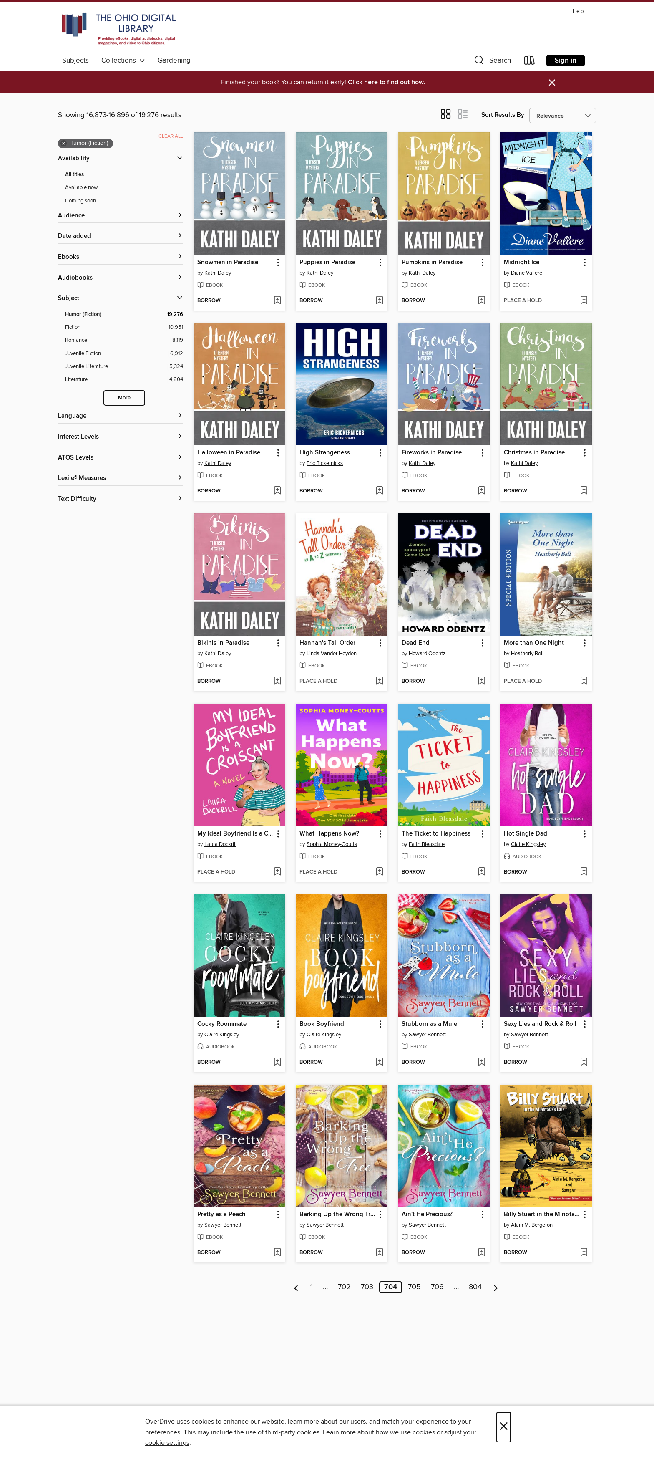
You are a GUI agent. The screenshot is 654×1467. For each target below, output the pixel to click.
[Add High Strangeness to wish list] (379, 491)
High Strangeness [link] (324, 453)
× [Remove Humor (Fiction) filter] (63, 143)
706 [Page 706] (437, 1287)
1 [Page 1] (311, 1287)
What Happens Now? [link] (329, 834)
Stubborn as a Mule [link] (429, 1024)
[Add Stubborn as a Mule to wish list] (481, 1062)
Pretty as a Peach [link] (221, 1214)
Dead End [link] (416, 643)
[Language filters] (120, 416)
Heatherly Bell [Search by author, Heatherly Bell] (527, 653)
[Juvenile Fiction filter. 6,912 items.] (124, 353)
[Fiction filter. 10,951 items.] (124, 327)
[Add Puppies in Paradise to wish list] (379, 300)
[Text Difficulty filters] (120, 499)
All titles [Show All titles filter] (74, 174)
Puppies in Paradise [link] (327, 262)
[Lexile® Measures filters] (120, 478)
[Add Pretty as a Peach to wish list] (277, 1252)
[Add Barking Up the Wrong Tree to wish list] (379, 1252)
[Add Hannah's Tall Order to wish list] (379, 681)
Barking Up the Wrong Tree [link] (337, 1214)
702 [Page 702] (344, 1287)
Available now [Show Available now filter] (81, 187)
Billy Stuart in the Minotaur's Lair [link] (542, 1214)
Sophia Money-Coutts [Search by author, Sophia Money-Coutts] (332, 844)
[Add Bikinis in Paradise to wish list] (277, 681)
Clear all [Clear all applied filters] (170, 136)
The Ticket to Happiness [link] (436, 834)
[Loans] (529, 62)
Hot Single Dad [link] (525, 834)
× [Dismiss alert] (552, 83)
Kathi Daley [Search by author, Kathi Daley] (217, 273)
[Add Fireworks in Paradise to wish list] (481, 491)
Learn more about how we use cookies (379, 1432)
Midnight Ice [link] (521, 262)
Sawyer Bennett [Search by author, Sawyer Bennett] (427, 1034)
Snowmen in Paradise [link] (227, 262)
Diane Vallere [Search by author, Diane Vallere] (526, 273)
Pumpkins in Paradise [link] (432, 262)
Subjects (75, 60)
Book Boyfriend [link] (321, 1024)
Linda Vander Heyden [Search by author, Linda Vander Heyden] (332, 653)
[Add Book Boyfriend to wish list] (379, 1062)
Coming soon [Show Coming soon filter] (80, 200)
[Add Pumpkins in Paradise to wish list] (481, 300)
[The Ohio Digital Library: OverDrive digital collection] (119, 28)
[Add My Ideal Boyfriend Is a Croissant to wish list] (277, 872)
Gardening (174, 60)
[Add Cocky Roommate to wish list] (277, 1062)
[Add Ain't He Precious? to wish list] (481, 1252)
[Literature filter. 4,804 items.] (124, 379)
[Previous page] (296, 1287)
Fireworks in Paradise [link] (432, 453)
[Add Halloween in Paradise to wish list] (277, 491)
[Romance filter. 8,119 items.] (124, 340)
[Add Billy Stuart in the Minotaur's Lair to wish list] (584, 1252)
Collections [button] (123, 60)
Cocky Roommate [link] (222, 1024)
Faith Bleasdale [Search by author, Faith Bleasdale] (427, 844)
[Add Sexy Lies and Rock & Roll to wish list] (584, 1062)
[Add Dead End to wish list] (481, 681)
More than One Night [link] (534, 643)
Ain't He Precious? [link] (427, 1214)
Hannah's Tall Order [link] (327, 643)
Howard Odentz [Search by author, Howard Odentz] (427, 653)
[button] (491, 62)
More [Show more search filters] (124, 397)
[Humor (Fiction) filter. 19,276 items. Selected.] (124, 314)
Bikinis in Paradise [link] (223, 643)
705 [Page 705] (414, 1287)
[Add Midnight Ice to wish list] (584, 300)
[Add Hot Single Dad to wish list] (584, 872)
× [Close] (503, 1427)
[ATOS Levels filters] (120, 458)
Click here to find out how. (386, 82)
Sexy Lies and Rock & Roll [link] (540, 1024)
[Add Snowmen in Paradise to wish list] (277, 300)
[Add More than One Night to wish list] (584, 681)
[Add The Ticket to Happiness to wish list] (481, 872)
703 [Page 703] (367, 1287)
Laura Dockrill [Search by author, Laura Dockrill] (220, 844)
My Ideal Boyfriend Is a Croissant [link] (235, 834)
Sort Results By (502, 115)
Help (578, 11)
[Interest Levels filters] (120, 437)
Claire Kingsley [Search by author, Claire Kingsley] (528, 844)
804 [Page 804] (475, 1287)
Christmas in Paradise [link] (534, 453)
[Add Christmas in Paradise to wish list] (584, 491)
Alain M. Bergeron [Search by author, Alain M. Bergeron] (532, 1225)
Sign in (565, 60)
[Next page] (496, 1287)
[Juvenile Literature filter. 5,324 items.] (124, 366)
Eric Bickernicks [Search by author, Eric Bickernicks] (325, 463)
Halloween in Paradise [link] (228, 453)
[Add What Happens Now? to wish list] (379, 872)
